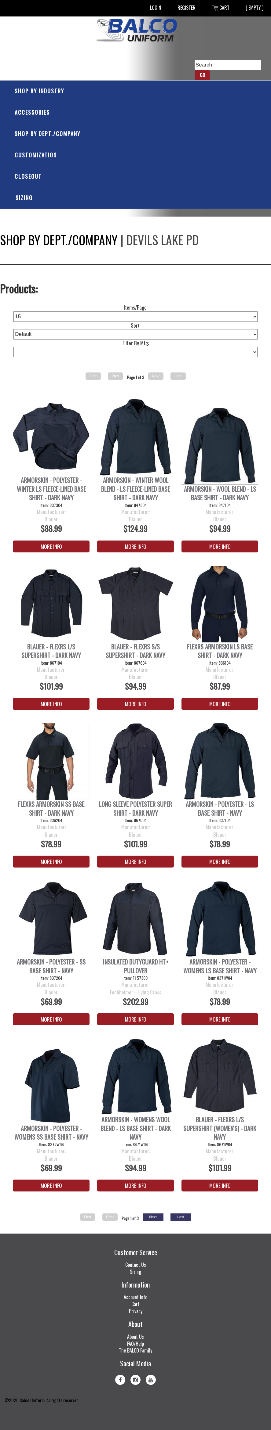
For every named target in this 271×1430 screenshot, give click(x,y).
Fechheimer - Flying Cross (135, 992)
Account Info (135, 1297)
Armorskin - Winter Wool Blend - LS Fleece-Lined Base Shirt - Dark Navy (135, 489)
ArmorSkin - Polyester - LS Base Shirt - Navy (220, 808)
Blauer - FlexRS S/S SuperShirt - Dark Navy (135, 651)
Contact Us (135, 1264)
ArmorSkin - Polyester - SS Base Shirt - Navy (51, 966)
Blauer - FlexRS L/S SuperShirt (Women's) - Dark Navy (219, 1128)
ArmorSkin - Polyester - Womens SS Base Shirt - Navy (51, 1132)
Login (155, 7)
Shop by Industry (39, 91)
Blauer (51, 519)
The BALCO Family (135, 1350)
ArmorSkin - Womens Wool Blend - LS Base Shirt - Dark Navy (136, 1128)
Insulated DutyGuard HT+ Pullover (135, 966)
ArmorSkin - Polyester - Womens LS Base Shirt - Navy (220, 966)
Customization (36, 155)
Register (187, 7)
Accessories (32, 112)
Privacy (135, 1311)
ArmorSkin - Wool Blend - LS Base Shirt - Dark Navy (220, 493)
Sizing (24, 198)
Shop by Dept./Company (47, 134)
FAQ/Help (135, 1343)
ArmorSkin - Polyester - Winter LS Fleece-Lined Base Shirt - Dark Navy (51, 489)
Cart (220, 7)
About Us (135, 1336)
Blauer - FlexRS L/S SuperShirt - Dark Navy (51, 651)
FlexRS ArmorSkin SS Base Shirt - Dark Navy (51, 808)
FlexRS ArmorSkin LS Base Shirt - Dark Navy (220, 651)
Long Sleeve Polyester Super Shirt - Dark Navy (135, 808)
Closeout (28, 176)
